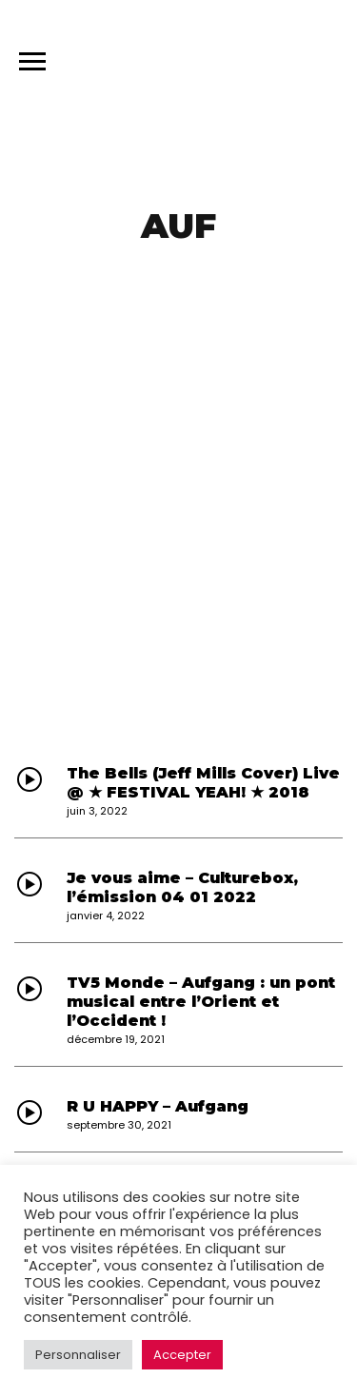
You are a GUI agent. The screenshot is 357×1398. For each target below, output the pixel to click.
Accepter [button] (182, 1355)
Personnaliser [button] (78, 1355)
